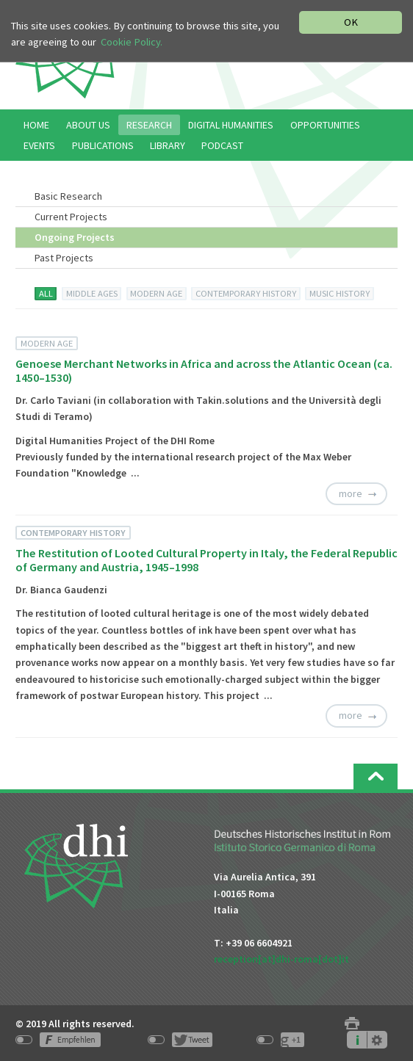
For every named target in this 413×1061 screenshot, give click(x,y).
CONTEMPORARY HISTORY (245, 293)
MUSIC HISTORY (339, 293)
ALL (46, 293)
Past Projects (64, 257)
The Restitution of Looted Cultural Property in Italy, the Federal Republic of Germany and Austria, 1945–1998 (206, 560)
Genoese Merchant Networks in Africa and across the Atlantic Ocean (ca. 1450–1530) (203, 370)
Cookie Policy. (131, 41)
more (350, 493)
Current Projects (71, 216)
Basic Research (68, 196)
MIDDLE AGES (92, 293)
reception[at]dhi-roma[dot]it (281, 959)
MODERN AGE (156, 293)
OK (351, 22)
